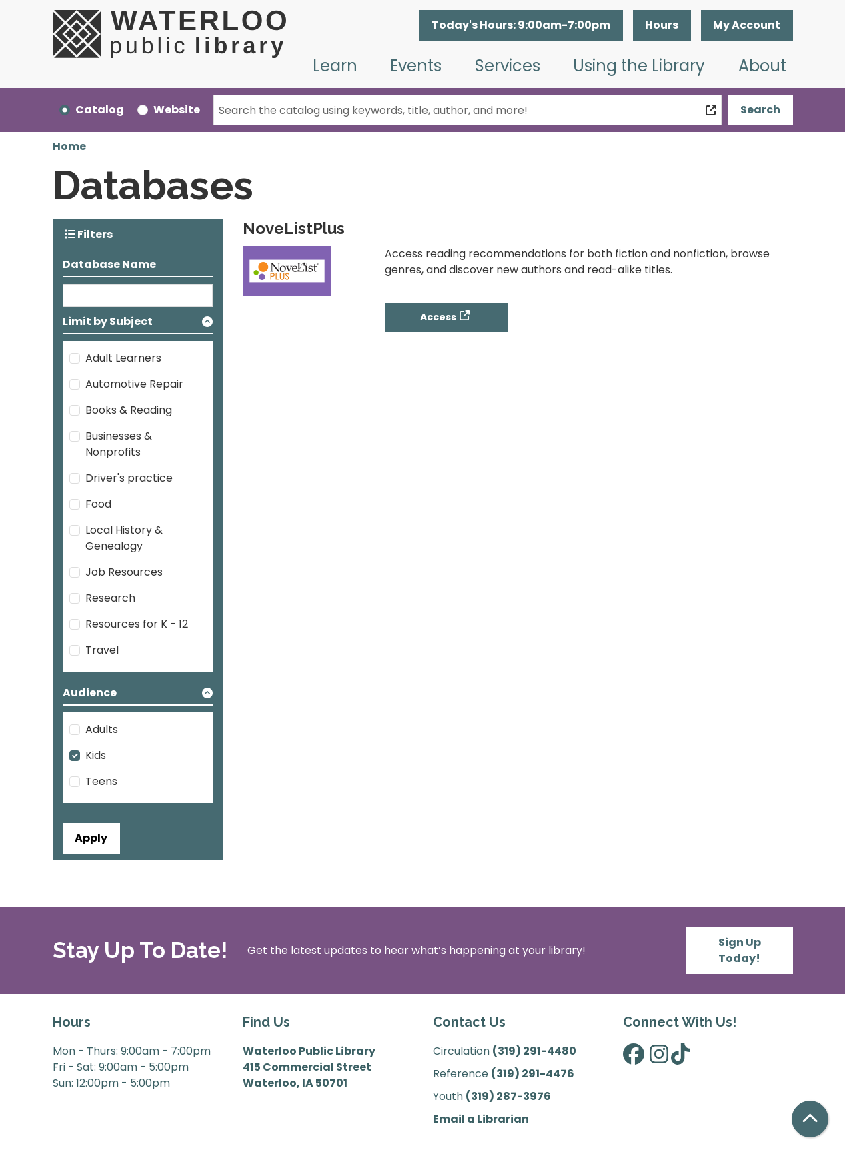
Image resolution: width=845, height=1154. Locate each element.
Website (176, 109)
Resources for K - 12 (136, 624)
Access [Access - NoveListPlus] (438, 317)
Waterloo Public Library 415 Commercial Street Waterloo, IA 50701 (309, 1067)
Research (110, 598)
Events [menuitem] (416, 66)
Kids (95, 755)
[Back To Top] (810, 1119)
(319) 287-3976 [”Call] (508, 1096)
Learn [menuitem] (335, 66)
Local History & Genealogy (124, 538)
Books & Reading (128, 410)
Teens (101, 781)
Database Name (109, 264)
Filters (89, 234)
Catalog (99, 109)
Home (69, 146)
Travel (102, 650)
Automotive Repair (134, 384)
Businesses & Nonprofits (118, 444)
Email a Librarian (481, 1119)
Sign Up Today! (739, 950)
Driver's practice (129, 478)
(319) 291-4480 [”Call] (534, 1051)
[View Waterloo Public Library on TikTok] (680, 1058)
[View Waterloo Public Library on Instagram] (659, 1058)
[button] (521, 25)
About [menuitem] (762, 66)
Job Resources (124, 572)
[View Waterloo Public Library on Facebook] (633, 1058)
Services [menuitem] (507, 66)
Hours (661, 25)
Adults (101, 729)
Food (98, 504)
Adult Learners (123, 358)
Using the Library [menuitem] (639, 66)
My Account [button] (746, 25)
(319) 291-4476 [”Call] (532, 1073)
